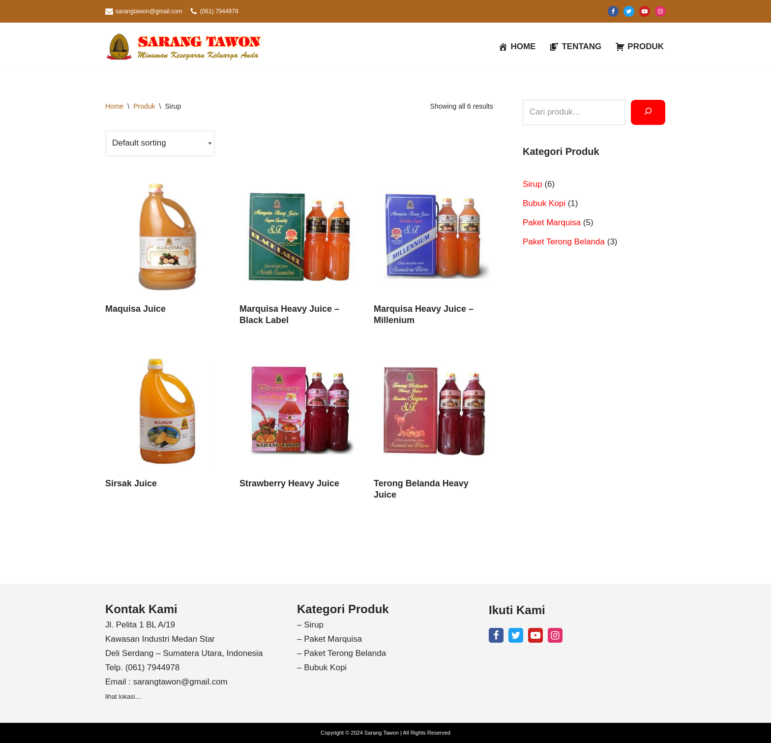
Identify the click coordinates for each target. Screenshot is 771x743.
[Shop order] (160, 143)
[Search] (648, 112)
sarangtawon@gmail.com (149, 11)
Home (114, 106)
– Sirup (310, 624)
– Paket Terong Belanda (341, 653)
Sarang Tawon (381, 733)
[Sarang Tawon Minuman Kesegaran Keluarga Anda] (186, 46)
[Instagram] (660, 11)
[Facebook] (613, 11)
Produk (144, 106)
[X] (628, 11)
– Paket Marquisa (329, 639)
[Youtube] (644, 11)
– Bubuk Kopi (322, 667)
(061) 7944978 (219, 11)
